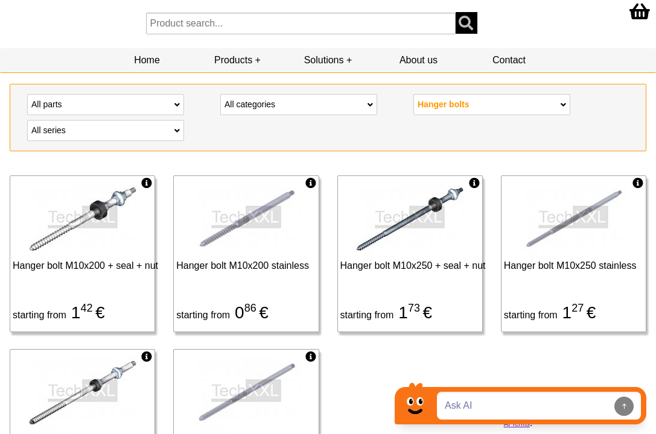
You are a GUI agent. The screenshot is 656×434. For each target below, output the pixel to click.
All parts (105, 103)
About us (419, 60)
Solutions (324, 60)
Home (147, 60)
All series (105, 129)
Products (233, 60)
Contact (509, 60)
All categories (299, 103)
